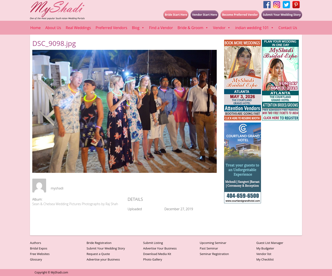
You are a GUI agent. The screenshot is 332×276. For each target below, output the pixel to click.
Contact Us (288, 27)
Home (35, 27)
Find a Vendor (161, 27)
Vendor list (263, 254)
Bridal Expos (38, 248)
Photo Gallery (152, 259)
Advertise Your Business (160, 248)
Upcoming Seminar (213, 243)
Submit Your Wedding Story (105, 248)
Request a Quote (98, 254)
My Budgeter (265, 248)
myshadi (57, 188)
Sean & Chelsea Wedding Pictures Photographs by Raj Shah (75, 204)
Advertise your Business (103, 259)
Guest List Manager (269, 243)
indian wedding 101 (254, 27)
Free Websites (40, 254)
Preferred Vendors (111, 27)
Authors (35, 243)
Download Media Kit (157, 254)
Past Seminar (209, 248)
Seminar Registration (214, 254)
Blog (138, 27)
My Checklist (265, 259)
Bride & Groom (193, 27)
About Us (53, 27)
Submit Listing (153, 243)
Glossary (36, 259)
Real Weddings (78, 27)
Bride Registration (98, 243)
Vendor (222, 27)
